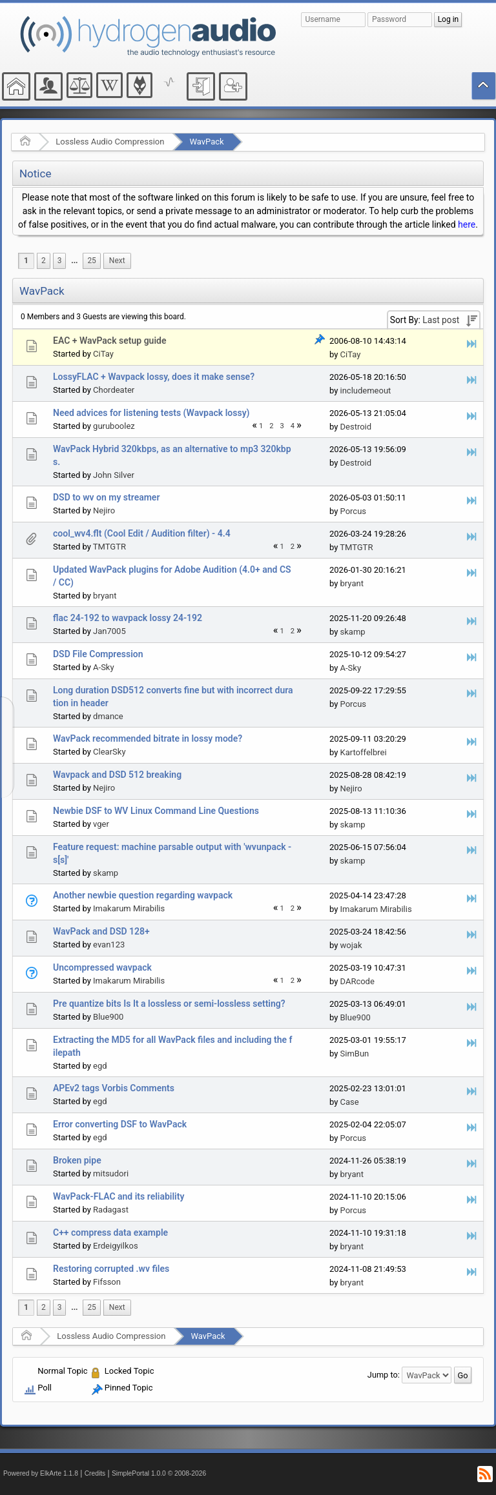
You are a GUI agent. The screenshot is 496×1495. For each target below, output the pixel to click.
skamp (353, 632)
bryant (104, 595)
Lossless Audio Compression (110, 141)
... (74, 260)
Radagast (111, 1209)
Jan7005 (109, 631)
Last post (440, 320)
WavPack (206, 141)
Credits (95, 1473)
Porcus (353, 511)
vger (101, 824)
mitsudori (111, 1173)
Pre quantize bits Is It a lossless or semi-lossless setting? (169, 1003)
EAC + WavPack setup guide (109, 340)
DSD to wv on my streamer (106, 497)
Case (349, 1102)
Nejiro (104, 510)
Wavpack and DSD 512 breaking (117, 774)
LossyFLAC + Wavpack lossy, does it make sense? (153, 376)
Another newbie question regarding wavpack (142, 895)
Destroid (356, 426)
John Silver (113, 475)
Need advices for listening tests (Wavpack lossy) (151, 413)
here (466, 224)
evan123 (109, 944)
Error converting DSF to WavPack (120, 1124)
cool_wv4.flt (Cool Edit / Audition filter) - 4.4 (142, 533)
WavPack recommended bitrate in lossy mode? (147, 738)
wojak (351, 945)
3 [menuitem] (59, 260)
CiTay (103, 354)
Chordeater (113, 390)
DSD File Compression (98, 654)
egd (100, 1066)
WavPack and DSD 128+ (101, 931)
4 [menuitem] (292, 426)
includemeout (365, 390)
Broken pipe (77, 1160)
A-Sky (103, 667)
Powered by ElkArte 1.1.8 (40, 1473)
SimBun (354, 1053)
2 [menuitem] (43, 260)
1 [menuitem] (26, 260)
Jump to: (383, 1375)
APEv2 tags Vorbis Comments (113, 1088)
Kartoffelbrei (363, 752)
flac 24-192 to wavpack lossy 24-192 (127, 618)
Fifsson (107, 1282)
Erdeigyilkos (115, 1246)
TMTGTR (109, 546)
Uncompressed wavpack (102, 967)
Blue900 (108, 1017)
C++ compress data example (110, 1232)
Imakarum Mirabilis (129, 908)
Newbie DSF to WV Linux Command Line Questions (156, 811)
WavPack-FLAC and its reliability (118, 1196)
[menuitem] (74, 261)
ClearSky (109, 752)
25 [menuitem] (91, 260)
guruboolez (114, 426)
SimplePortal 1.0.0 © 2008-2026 (159, 1473)
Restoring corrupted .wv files (111, 1268)
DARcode (357, 981)
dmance (108, 716)
